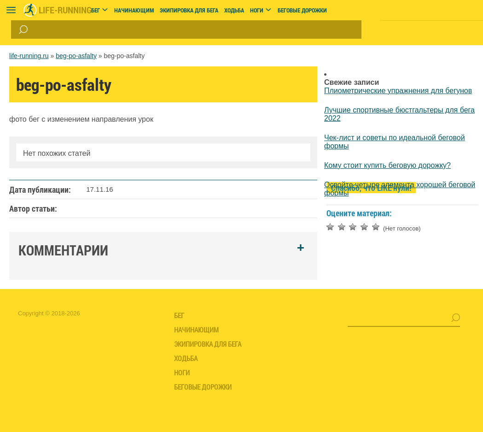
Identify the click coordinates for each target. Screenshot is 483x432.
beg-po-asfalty (76, 55)
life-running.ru (29, 55)
